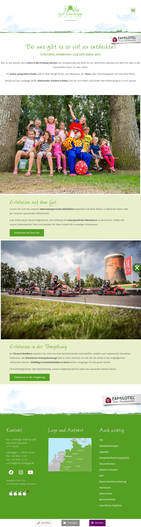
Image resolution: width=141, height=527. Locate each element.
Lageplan (104, 452)
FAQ (101, 440)
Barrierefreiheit (107, 499)
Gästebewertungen (109, 446)
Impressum (105, 487)
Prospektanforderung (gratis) (114, 458)
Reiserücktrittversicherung (112, 481)
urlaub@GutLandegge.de (20, 463)
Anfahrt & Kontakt (108, 469)
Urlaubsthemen (107, 464)
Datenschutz (105, 493)
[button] (133, 10)
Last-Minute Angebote (110, 505)
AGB (101, 475)
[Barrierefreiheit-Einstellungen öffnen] (137, 267)
